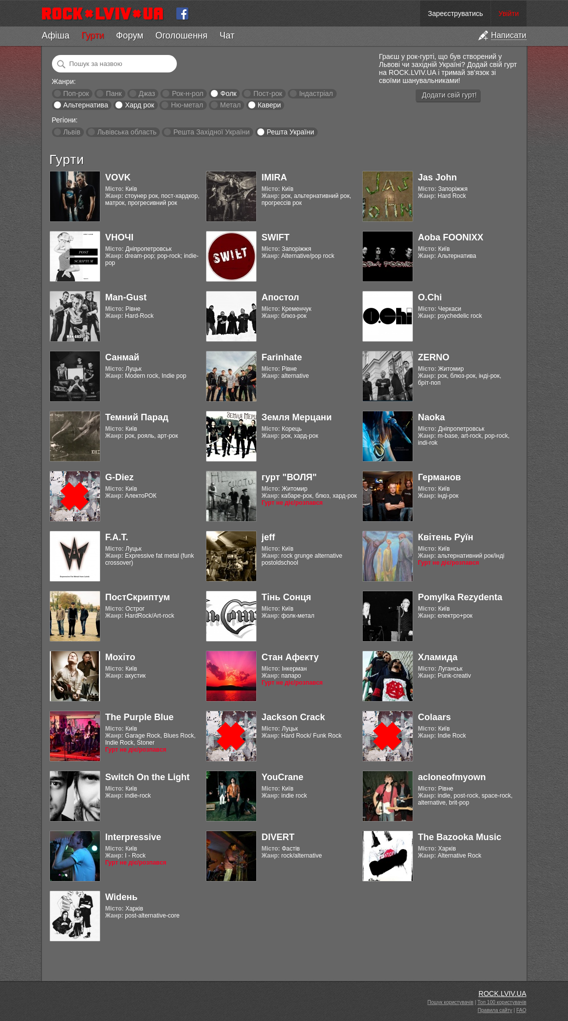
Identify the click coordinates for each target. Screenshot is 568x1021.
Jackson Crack (293, 717)
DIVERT (278, 837)
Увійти (509, 13)
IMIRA (274, 177)
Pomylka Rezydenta (460, 597)
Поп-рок (76, 93)
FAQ (521, 1010)
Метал (230, 105)
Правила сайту (495, 1010)
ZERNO (434, 357)
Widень (121, 897)
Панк (114, 93)
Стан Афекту (290, 657)
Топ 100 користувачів (502, 1002)
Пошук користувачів (451, 1002)
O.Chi (430, 297)
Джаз (146, 93)
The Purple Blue (139, 717)
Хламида (438, 657)
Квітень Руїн (446, 537)
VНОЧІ (119, 237)
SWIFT (276, 237)
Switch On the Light (147, 777)
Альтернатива (85, 105)
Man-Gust (126, 297)
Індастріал (316, 93)
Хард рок (139, 105)
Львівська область (127, 132)
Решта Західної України (211, 132)
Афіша (55, 35)
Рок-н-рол (187, 93)
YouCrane (283, 777)
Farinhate (282, 357)
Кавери (269, 105)
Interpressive (133, 837)
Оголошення (181, 35)
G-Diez (119, 477)
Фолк (228, 93)
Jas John (437, 177)
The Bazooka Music (460, 837)
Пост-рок (267, 93)
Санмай (122, 357)
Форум (129, 35)
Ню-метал (187, 105)
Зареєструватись (455, 13)
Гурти (92, 35)
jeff (268, 537)
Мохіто (120, 657)
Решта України (290, 132)
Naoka (431, 417)
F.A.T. (116, 537)
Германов (439, 477)
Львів (71, 132)
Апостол (280, 297)
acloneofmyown (452, 777)
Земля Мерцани (297, 417)
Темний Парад (137, 417)
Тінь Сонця (286, 597)
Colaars (434, 717)
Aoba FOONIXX (451, 237)
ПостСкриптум (137, 597)
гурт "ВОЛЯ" (289, 477)
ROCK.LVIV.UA (503, 994)
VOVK (118, 177)
